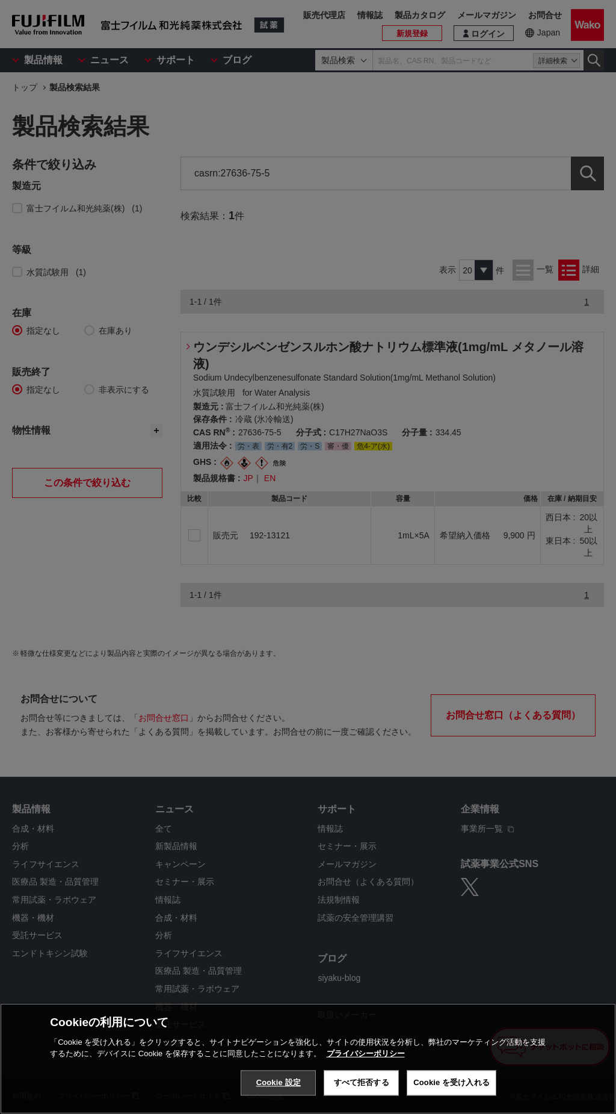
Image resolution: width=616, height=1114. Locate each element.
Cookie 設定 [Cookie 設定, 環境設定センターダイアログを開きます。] (278, 1082)
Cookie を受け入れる (451, 1082)
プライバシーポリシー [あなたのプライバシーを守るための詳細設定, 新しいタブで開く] (366, 1053)
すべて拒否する (361, 1082)
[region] (308, 1058)
